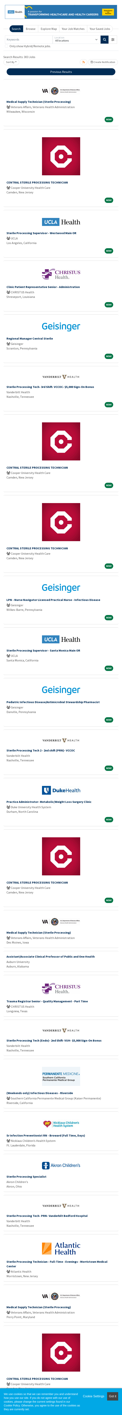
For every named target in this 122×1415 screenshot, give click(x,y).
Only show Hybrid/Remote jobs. (30, 46)
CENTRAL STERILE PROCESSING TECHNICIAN (37, 182)
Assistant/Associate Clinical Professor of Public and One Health (50, 956)
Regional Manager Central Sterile (29, 338)
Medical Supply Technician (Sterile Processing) (38, 102)
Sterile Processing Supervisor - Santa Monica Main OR (43, 650)
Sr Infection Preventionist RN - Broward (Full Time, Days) (45, 1135)
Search (16, 29)
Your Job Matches (73, 29)
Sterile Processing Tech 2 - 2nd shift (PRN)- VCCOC (40, 750)
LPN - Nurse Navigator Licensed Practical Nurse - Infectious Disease (53, 600)
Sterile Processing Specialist (26, 1176)
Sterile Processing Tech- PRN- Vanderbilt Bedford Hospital (47, 1216)
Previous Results (61, 72)
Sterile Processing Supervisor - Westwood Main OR (41, 233)
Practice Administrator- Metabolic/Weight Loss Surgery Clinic (48, 802)
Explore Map (49, 29)
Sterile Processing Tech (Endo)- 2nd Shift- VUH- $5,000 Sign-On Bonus (54, 1040)
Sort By (10, 62)
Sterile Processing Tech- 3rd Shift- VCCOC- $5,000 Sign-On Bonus (50, 387)
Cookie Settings (93, 1396)
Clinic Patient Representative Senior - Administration (43, 287)
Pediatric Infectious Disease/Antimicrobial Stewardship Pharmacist (53, 702)
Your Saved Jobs (100, 29)
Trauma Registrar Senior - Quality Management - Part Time (47, 1001)
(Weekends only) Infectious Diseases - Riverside (39, 1093)
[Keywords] (29, 39)
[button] (113, 39)
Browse (31, 29)
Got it (112, 1396)
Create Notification (103, 62)
